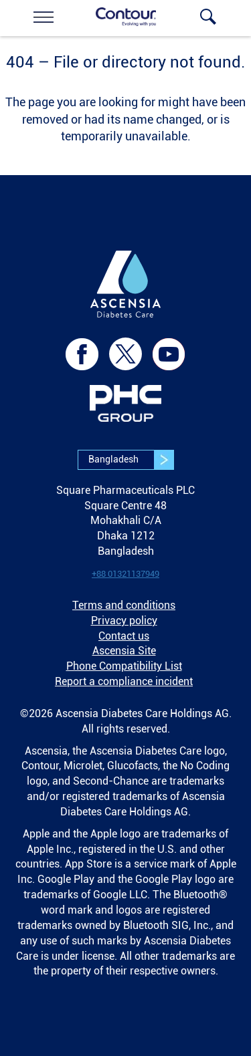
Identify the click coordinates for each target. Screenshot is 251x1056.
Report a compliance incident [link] (124, 681)
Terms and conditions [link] (123, 605)
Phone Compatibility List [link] (124, 666)
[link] (43, 16)
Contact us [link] (123, 636)
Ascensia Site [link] (124, 650)
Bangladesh (130, 459)
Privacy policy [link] (124, 620)
